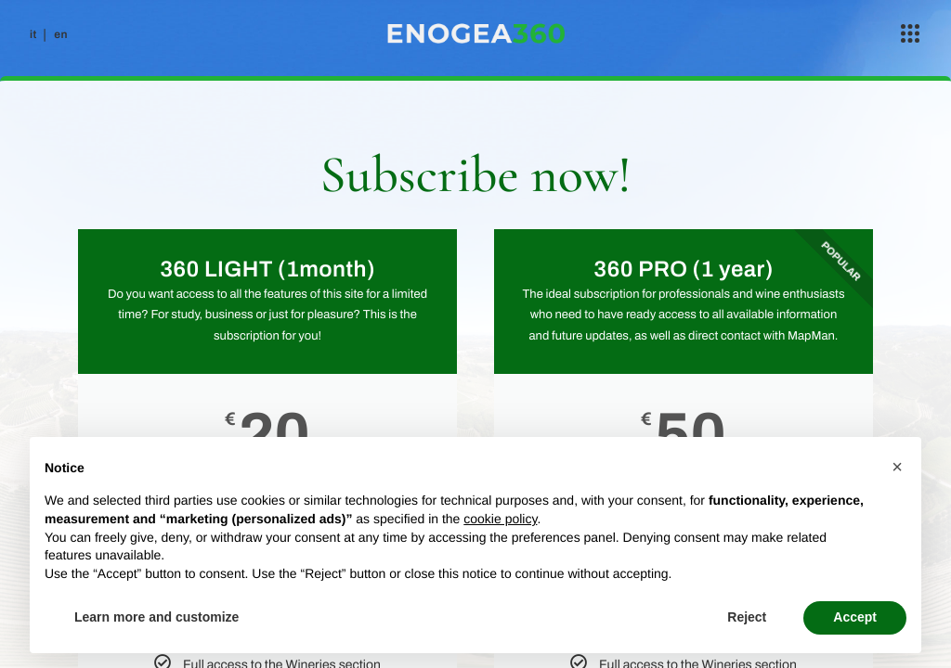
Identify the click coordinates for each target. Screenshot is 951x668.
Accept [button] (855, 617)
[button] (897, 467)
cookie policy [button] (500, 518)
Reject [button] (746, 617)
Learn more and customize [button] (156, 617)
